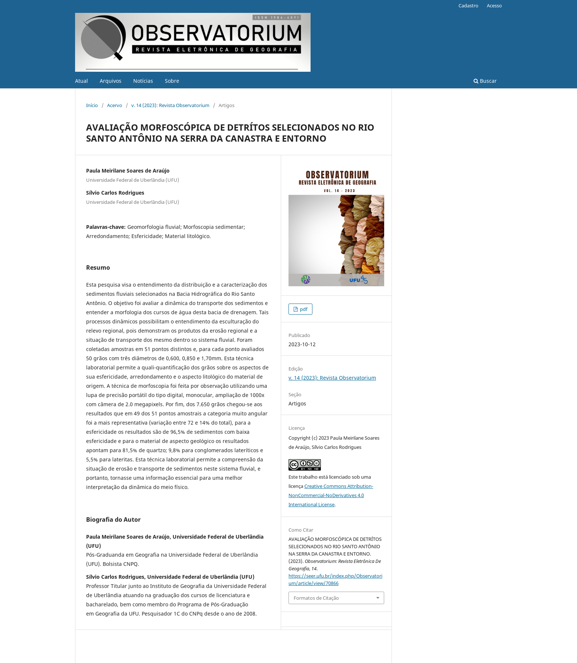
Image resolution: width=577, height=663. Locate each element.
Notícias (143, 80)
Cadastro (468, 5)
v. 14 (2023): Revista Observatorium (170, 105)
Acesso (494, 5)
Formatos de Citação (316, 598)
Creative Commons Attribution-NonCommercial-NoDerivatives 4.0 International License (330, 495)
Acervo (114, 105)
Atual (81, 80)
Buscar (485, 80)
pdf (303, 309)
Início (92, 105)
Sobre (172, 80)
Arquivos (110, 80)
